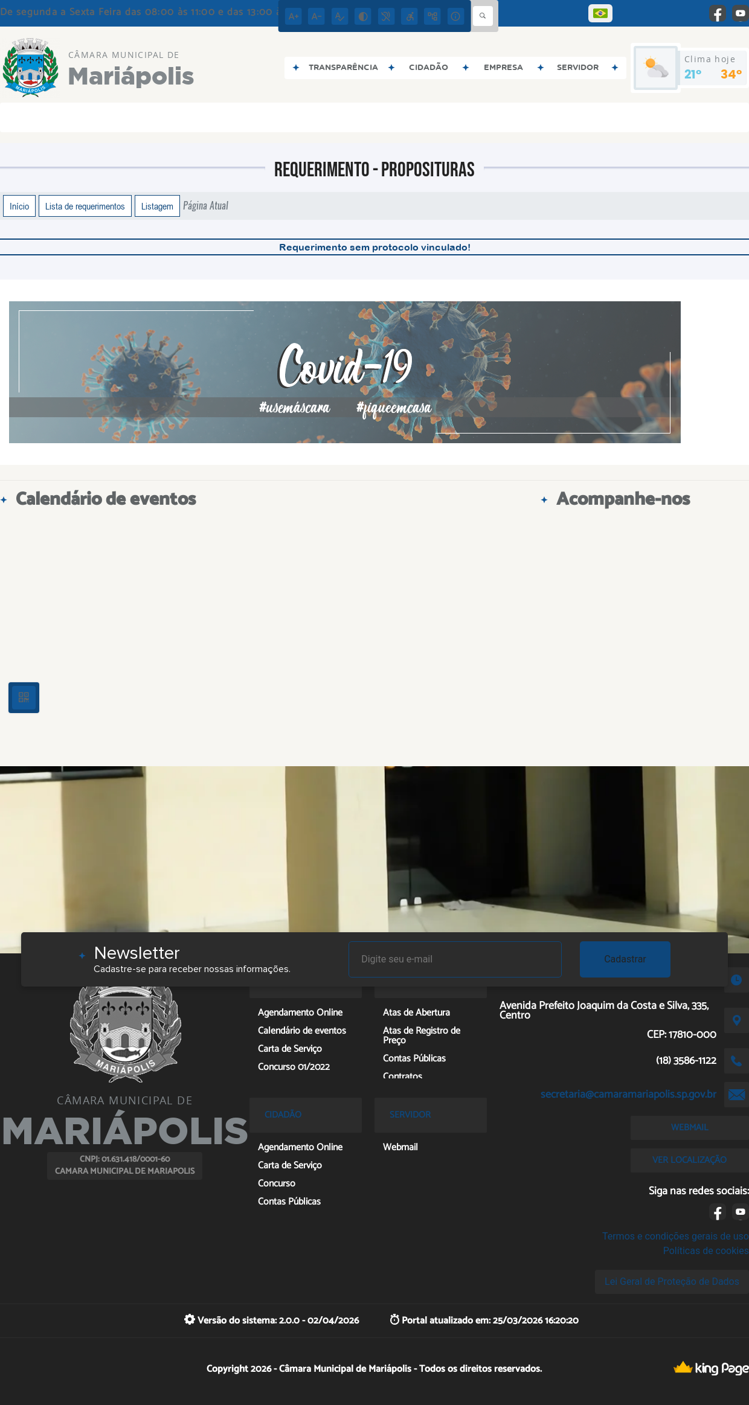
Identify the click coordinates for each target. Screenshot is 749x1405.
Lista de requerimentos (85, 206)
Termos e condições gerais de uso (675, 1236)
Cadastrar (625, 959)
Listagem (157, 206)
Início (19, 206)
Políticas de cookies (706, 1250)
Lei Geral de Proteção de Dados (672, 1281)
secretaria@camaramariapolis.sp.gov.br (628, 1095)
